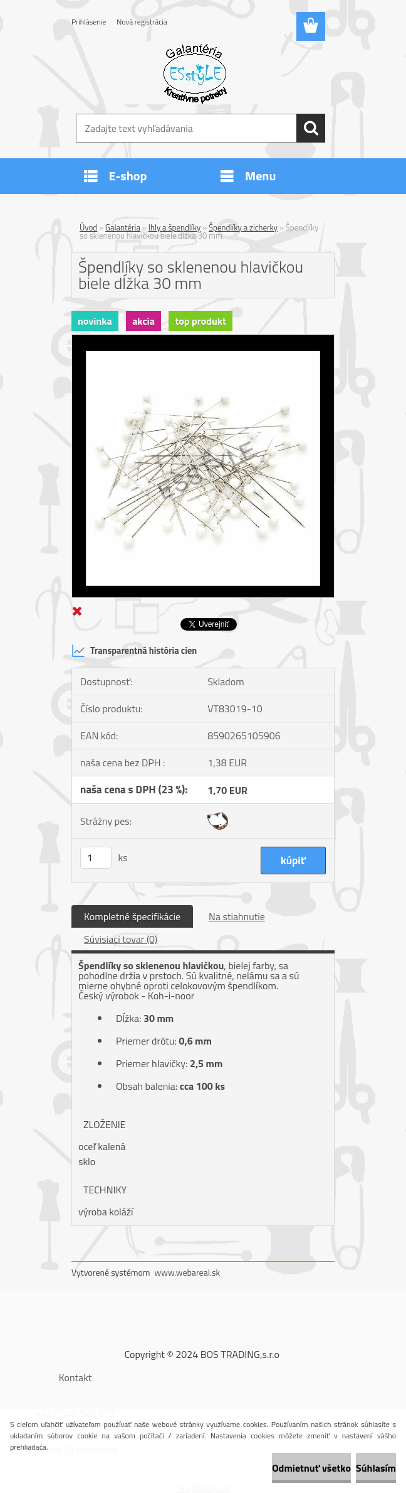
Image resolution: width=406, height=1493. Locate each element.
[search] (310, 128)
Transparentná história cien (134, 651)
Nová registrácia (142, 22)
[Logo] (195, 72)
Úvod (88, 227)
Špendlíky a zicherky (243, 227)
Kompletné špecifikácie (132, 916)
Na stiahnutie (237, 916)
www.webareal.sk (188, 1272)
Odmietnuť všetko (311, 1467)
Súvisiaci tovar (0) (120, 939)
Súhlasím (376, 1467)
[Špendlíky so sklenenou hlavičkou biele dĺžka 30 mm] (203, 339)
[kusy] (96, 858)
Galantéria (122, 227)
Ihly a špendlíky (174, 227)
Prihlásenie (88, 22)
